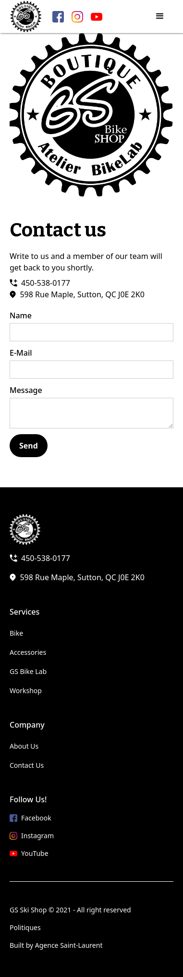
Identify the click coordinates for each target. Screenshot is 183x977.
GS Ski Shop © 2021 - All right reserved (70, 909)
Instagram (37, 835)
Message (26, 390)
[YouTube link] (96, 17)
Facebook (36, 817)
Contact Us (27, 765)
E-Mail (21, 353)
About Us (24, 746)
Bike (16, 633)
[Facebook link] (58, 17)
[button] (159, 16)
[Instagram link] (77, 17)
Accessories (28, 652)
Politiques (25, 927)
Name (21, 315)
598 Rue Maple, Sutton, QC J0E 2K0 (82, 294)
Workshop (26, 690)
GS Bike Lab (28, 671)
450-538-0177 (45, 283)
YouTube (35, 853)
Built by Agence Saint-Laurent (56, 945)
